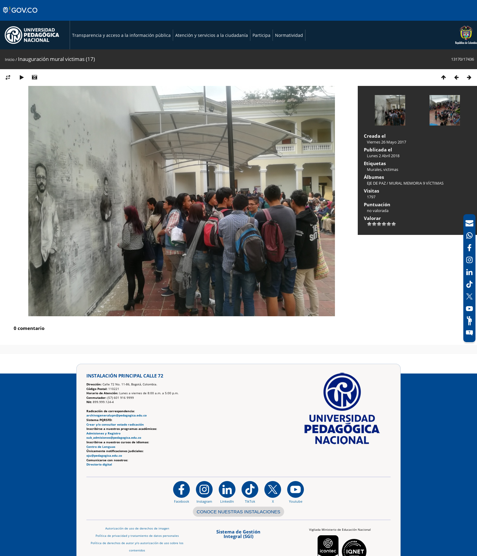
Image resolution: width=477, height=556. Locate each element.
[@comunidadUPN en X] (272, 492)
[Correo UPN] (469, 223)
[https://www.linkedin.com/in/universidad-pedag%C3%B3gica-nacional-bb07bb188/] (227, 492)
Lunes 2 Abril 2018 (383, 155)
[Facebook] (469, 248)
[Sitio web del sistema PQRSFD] (469, 333)
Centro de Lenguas (100, 447)
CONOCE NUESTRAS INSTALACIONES (238, 511)
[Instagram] (204, 492)
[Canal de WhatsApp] (469, 235)
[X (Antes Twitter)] (469, 296)
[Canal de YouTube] (469, 309)
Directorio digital (99, 464)
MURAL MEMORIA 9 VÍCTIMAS (416, 183)
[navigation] (469, 278)
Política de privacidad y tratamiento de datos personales (137, 536)
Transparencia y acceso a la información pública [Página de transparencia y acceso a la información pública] (121, 35)
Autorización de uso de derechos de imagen (137, 528)
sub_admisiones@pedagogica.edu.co (113, 438)
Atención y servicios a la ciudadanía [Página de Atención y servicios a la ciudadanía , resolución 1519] (211, 35)
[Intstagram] (469, 260)
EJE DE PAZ (376, 183)
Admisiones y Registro (103, 433)
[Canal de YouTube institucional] (295, 492)
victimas (390, 169)
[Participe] (469, 321)
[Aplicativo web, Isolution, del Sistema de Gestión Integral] (238, 536)
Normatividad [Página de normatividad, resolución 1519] (289, 35)
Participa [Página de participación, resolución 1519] (261, 35)
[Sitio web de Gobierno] (20, 16)
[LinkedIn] (469, 272)
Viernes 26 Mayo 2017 (386, 142)
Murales (374, 169)
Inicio (10, 59)
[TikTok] (469, 284)
